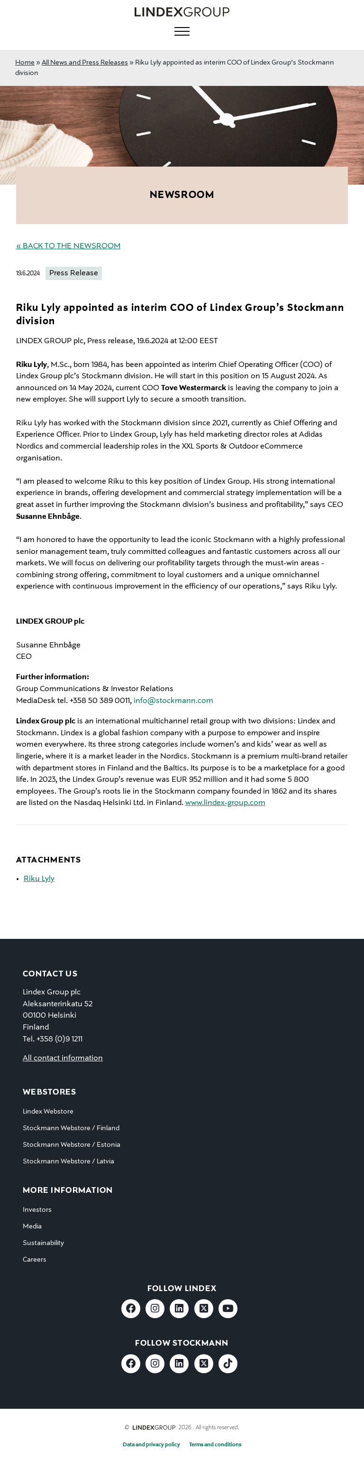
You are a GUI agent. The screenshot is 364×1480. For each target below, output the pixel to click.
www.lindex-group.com (225, 803)
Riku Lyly (39, 879)
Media (32, 1226)
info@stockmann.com (173, 701)
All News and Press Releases (85, 62)
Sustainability (43, 1243)
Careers (34, 1260)
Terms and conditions (215, 1445)
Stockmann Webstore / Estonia (71, 1145)
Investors (37, 1210)
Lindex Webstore (48, 1111)
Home (25, 62)
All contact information (63, 1058)
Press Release (73, 273)
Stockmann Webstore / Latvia (68, 1161)
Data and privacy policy (151, 1445)
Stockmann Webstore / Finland (71, 1128)
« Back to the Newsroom (68, 246)
